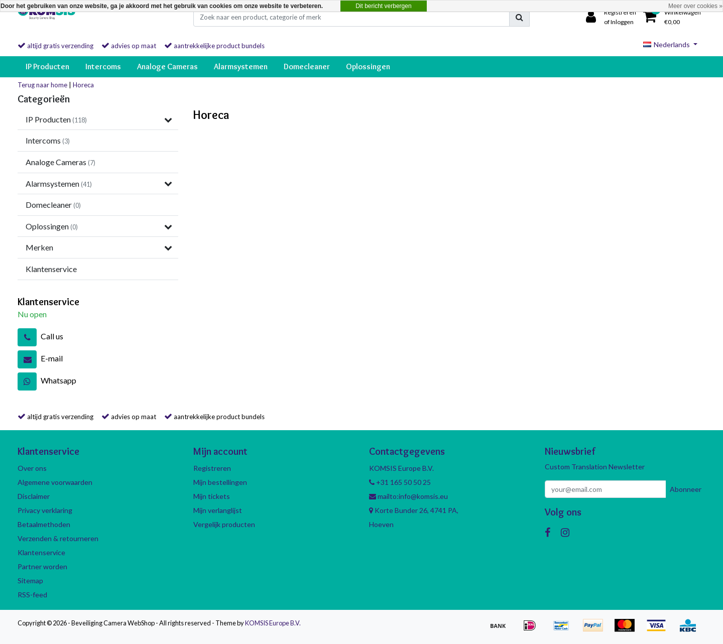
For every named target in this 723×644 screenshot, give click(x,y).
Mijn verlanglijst (217, 510)
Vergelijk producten (224, 524)
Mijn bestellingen (220, 482)
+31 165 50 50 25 (400, 482)
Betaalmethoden (44, 524)
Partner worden (42, 566)
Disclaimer (34, 496)
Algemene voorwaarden (55, 482)
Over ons (32, 468)
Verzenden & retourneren (58, 538)
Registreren (212, 468)
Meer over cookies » (695, 6)
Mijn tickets (211, 496)
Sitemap (30, 580)
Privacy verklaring (45, 510)
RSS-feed (32, 594)
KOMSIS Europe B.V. (273, 623)
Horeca (83, 85)
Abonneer (685, 489)
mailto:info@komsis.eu (408, 496)
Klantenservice (41, 552)
